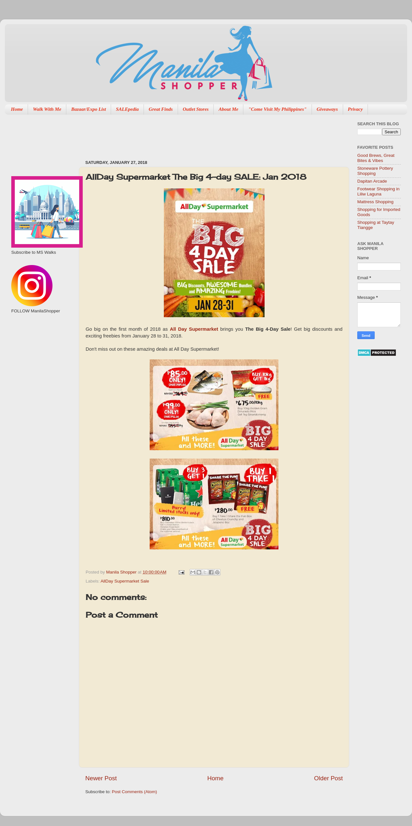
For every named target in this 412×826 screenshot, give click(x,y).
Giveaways (327, 109)
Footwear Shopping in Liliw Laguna (378, 191)
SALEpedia (127, 109)
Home (17, 109)
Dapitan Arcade (372, 181)
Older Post (328, 778)
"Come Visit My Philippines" (277, 109)
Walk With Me (47, 109)
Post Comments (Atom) (134, 791)
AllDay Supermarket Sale (125, 581)
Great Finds (161, 109)
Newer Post (101, 778)
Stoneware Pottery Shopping (375, 171)
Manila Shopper (122, 572)
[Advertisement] (202, 133)
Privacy (355, 109)
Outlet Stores (196, 109)
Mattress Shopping (375, 201)
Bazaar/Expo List (88, 109)
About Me (228, 109)
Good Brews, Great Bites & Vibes (376, 158)
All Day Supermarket (194, 329)
